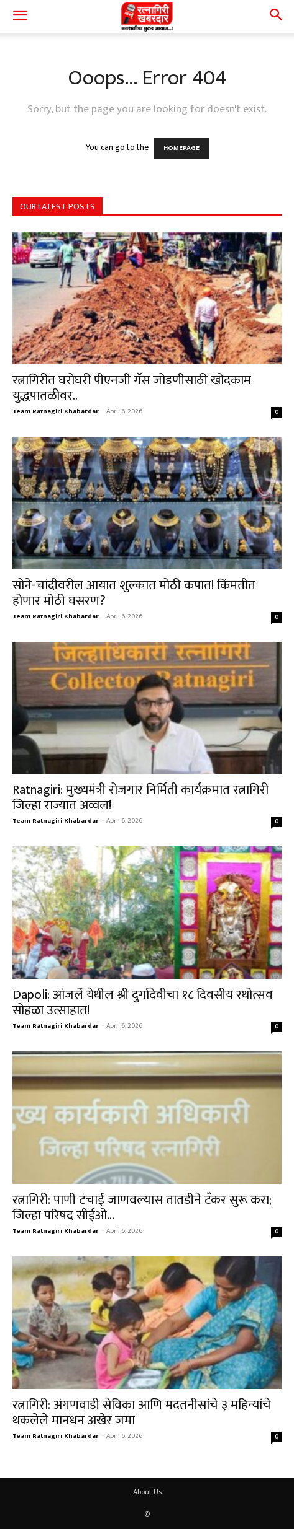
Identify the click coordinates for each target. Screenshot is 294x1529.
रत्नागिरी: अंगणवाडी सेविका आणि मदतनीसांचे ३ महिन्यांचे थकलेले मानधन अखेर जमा (141, 1412)
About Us (147, 1491)
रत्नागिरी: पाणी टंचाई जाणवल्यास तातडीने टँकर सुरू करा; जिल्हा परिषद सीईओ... (142, 1207)
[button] (20, 16)
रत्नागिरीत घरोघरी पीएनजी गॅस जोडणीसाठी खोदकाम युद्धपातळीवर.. (131, 387)
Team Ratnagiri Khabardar (55, 411)
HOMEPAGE (181, 148)
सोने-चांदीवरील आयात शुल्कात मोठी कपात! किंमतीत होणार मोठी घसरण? (133, 592)
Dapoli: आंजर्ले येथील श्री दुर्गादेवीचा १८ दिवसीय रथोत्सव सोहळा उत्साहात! (142, 1002)
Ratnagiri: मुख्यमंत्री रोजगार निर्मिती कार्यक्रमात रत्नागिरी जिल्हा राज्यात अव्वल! (140, 797)
